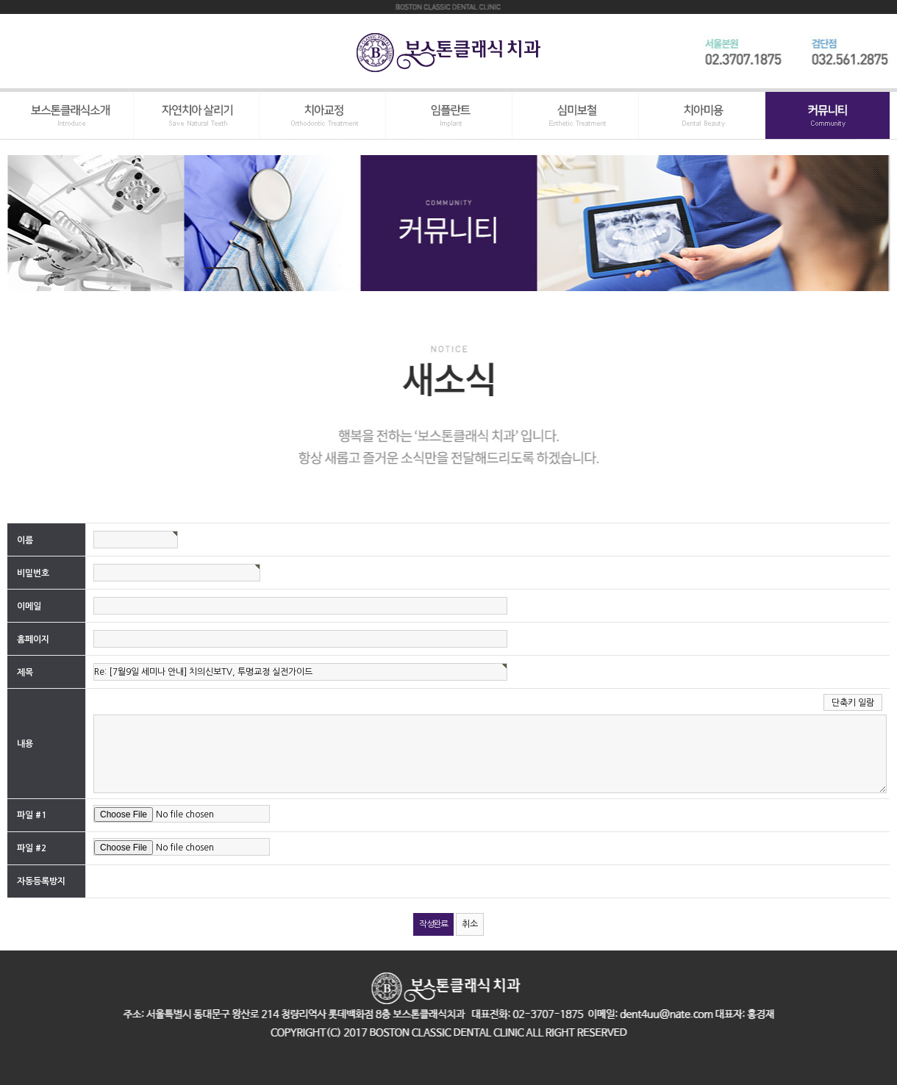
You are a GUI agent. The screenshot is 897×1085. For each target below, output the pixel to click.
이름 (25, 539)
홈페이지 (33, 638)
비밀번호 (33, 572)
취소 (470, 924)
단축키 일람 (853, 702)
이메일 (29, 605)
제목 (25, 671)
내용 (25, 744)
